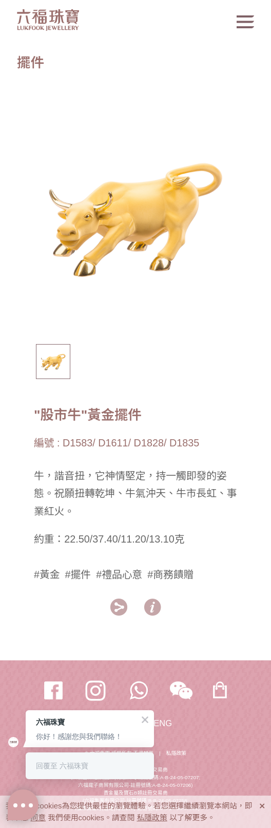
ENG (162, 723)
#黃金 (47, 574)
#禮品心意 (119, 574)
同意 (38, 818)
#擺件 (78, 574)
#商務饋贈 (170, 574)
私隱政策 (176, 753)
